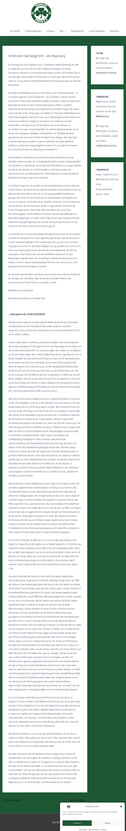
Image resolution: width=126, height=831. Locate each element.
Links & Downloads (97, 31)
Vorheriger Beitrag (12, 800)
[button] (121, 816)
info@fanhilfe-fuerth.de (106, 72)
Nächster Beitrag (78, 800)
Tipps (61, 31)
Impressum (114, 31)
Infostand (50, 31)
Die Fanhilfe (15, 31)
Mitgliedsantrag (77, 31)
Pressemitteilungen (33, 31)
